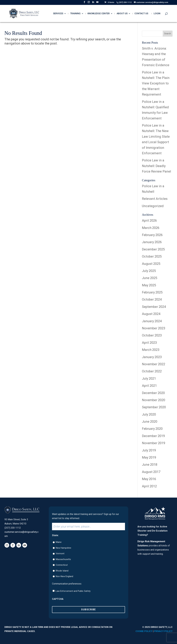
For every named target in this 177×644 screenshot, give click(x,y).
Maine (59, 542)
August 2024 (151, 314)
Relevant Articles (154, 199)
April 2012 (149, 486)
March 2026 (150, 228)
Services (58, 13)
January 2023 (152, 357)
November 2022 (153, 364)
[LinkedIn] (93, 3)
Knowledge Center (99, 13)
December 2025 (153, 249)
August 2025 (151, 264)
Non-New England (64, 576)
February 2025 (152, 292)
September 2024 (154, 307)
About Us (122, 13)
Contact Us (141, 13)
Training (75, 13)
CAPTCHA (57, 599)
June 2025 (149, 278)
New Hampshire (63, 548)
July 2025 (149, 271)
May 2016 (149, 479)
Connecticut (62, 565)
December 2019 (153, 436)
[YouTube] (97, 3)
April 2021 (149, 385)
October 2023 (152, 335)
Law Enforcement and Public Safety (73, 591)
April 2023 (149, 342)
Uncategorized (153, 206)
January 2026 (152, 242)
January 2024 (152, 321)
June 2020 (149, 421)
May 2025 (149, 285)
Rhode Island (62, 570)
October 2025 (152, 256)
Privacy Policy (163, 631)
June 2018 (149, 464)
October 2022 (152, 371)
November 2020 (153, 400)
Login (157, 13)
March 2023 (150, 350)
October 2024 (152, 299)
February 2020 (152, 429)
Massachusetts (63, 559)
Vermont (60, 553)
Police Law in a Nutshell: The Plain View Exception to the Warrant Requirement (156, 83)
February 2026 (152, 235)
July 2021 (149, 378)
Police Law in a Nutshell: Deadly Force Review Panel (156, 165)
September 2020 (154, 407)
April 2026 (149, 220)
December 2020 (153, 393)
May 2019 (149, 457)
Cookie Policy (144, 631)
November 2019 (153, 443)
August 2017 (151, 472)
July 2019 (149, 450)
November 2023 (153, 328)
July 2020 (149, 414)
